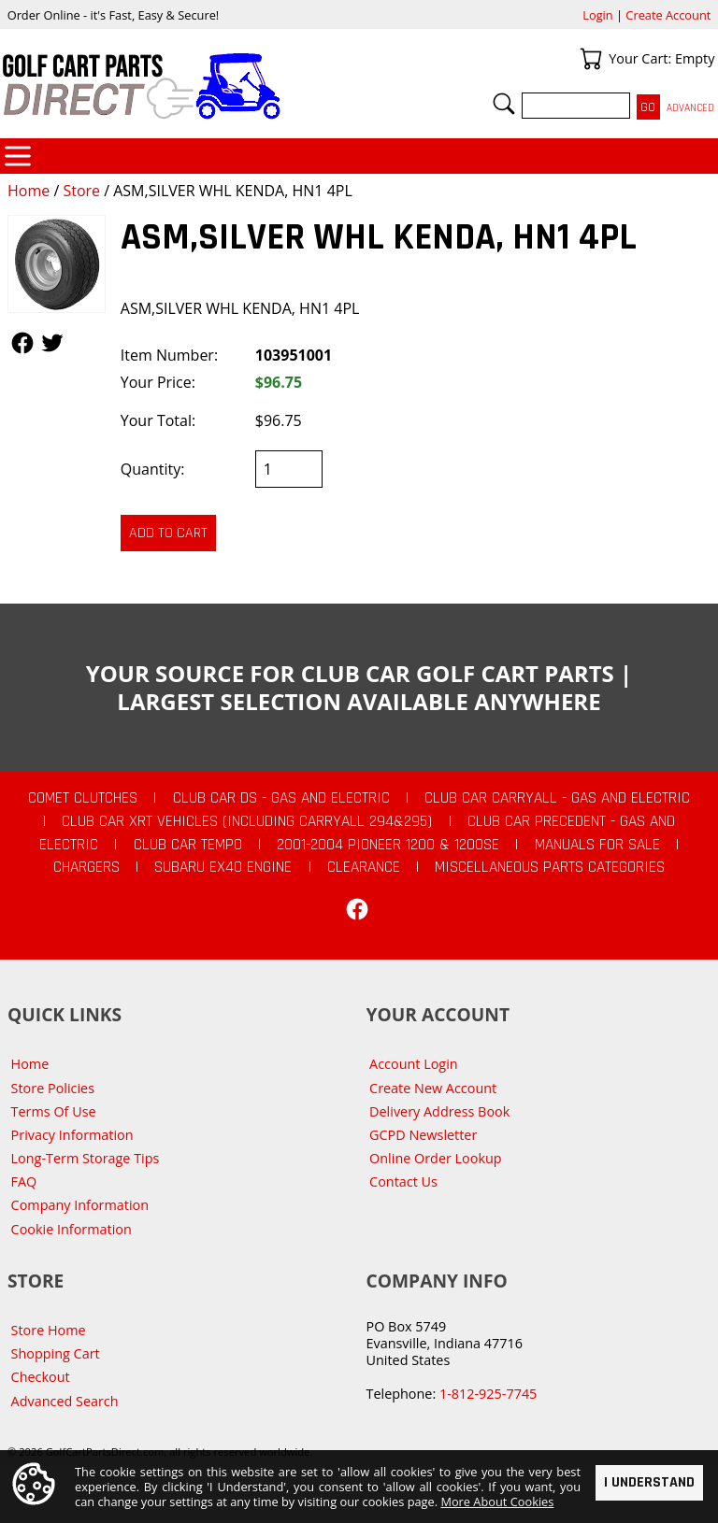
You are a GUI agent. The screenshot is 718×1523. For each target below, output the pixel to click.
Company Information (80, 1205)
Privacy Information (72, 1135)
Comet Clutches (82, 798)
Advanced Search (65, 1401)
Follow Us (22, 343)
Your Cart (591, 59)
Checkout (40, 1377)
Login (597, 15)
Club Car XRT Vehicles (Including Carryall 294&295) (247, 821)
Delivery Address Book (439, 1111)
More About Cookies (496, 1501)
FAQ (24, 1181)
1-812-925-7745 (488, 1393)
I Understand (649, 1481)
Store (81, 190)
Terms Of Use (53, 1111)
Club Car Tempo (188, 844)
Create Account (668, 15)
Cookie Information (71, 1229)
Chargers (86, 867)
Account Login (413, 1064)
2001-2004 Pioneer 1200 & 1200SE (388, 844)
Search (504, 104)
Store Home (48, 1330)
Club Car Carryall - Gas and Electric (557, 798)
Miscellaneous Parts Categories (550, 867)
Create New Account (432, 1088)
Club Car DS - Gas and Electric (281, 798)
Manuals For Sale (597, 844)
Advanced (690, 108)
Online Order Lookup (435, 1158)
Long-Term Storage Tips (85, 1158)
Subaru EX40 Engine (223, 867)
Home (28, 190)
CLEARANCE (363, 867)
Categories (18, 156)
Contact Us (403, 1181)
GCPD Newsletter (423, 1135)
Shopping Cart (55, 1353)
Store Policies (52, 1088)
